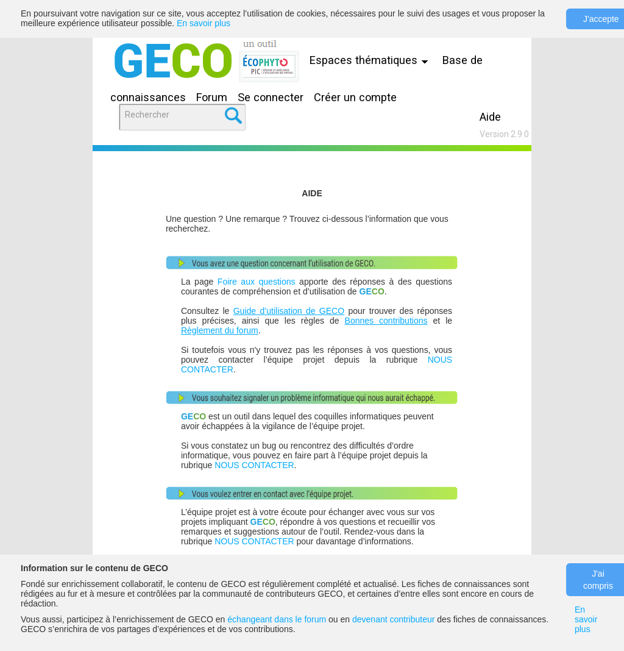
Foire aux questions (257, 281)
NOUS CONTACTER (254, 465)
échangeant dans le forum (276, 619)
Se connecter (270, 97)
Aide (490, 116)
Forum (211, 97)
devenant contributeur (393, 619)
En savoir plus (203, 23)
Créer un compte (355, 97)
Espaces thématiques (372, 60)
